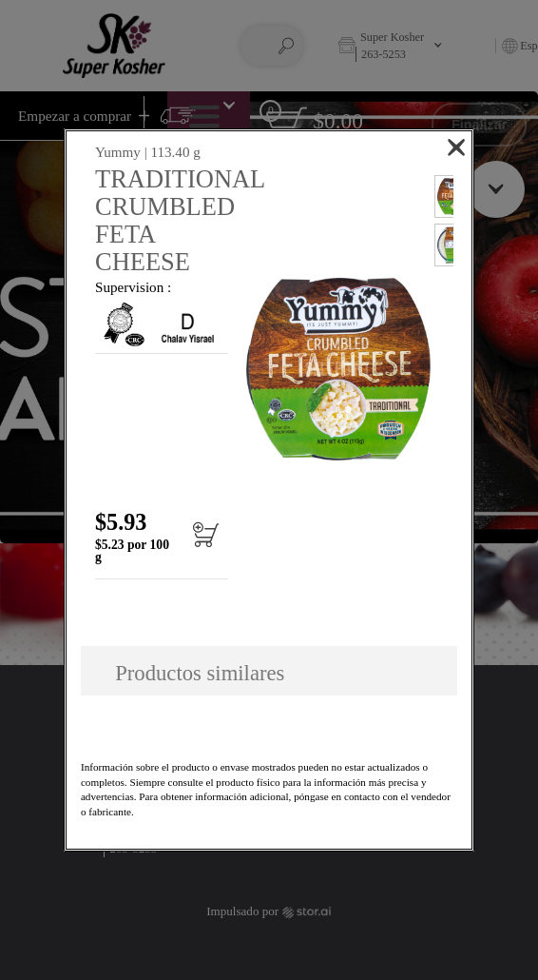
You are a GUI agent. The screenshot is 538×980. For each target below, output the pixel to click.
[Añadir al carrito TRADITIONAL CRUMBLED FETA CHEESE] (200, 543)
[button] (338, 369)
